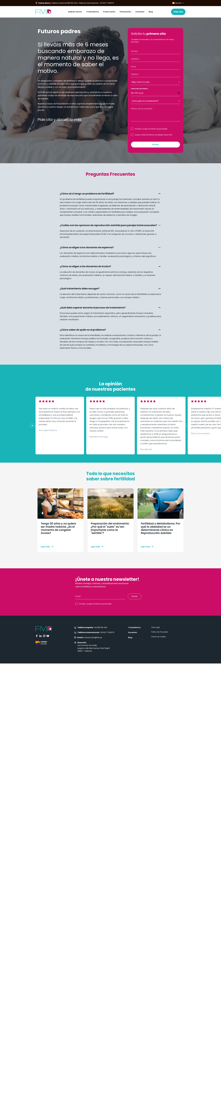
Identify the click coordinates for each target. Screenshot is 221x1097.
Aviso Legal (155, 627)
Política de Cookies (158, 637)
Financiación (125, 11)
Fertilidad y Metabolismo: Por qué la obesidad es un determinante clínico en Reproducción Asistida (160, 528)
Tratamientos (92, 11)
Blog (151, 11)
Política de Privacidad (159, 632)
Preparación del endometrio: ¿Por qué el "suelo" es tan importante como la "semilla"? (110, 528)
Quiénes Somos (75, 11)
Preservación (109, 11)
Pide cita (178, 11)
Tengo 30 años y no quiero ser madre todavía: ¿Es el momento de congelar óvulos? (58, 528)
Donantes (140, 11)
